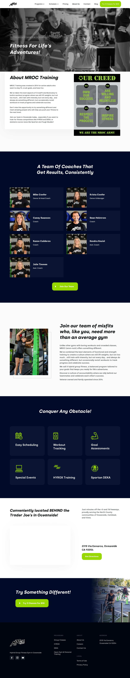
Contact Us (81, 648)
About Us (76, 4)
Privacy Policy (82, 665)
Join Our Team (67, 286)
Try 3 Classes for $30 (110, 4)
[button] (39, 4)
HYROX (57, 644)
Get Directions (92, 556)
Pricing (65, 4)
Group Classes (60, 640)
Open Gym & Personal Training (62, 653)
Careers (80, 644)
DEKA (56, 648)
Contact (87, 4)
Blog (96, 4)
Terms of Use (82, 661)
